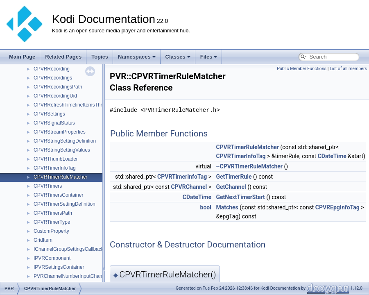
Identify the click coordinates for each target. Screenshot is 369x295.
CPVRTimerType (52, 222)
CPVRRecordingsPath (58, 87)
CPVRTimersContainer (58, 195)
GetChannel (231, 187)
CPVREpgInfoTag (337, 207)
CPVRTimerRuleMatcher (60, 177)
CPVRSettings (49, 114)
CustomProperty (51, 231)
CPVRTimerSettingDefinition (64, 204)
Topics (99, 57)
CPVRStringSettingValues (62, 150)
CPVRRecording (52, 69)
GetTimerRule (233, 176)
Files (208, 57)
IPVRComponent (52, 258)
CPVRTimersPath (53, 213)
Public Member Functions (301, 68)
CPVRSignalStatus (54, 123)
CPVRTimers (48, 186)
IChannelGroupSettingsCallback (69, 249)
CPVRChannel (189, 187)
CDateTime (332, 156)
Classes (177, 57)
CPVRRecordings (53, 78)
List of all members (348, 68)
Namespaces (137, 57)
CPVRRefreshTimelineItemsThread (72, 105)
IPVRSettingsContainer (59, 267)
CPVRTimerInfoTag (55, 168)
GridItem (43, 240)
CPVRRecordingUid (55, 96)
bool (205, 207)
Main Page (22, 57)
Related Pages (63, 57)
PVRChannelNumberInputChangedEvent (78, 276)
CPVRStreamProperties (60, 132)
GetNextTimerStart (240, 197)
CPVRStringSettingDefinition (65, 141)
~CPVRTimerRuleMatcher (249, 166)
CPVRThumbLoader (56, 159)
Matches (227, 207)
